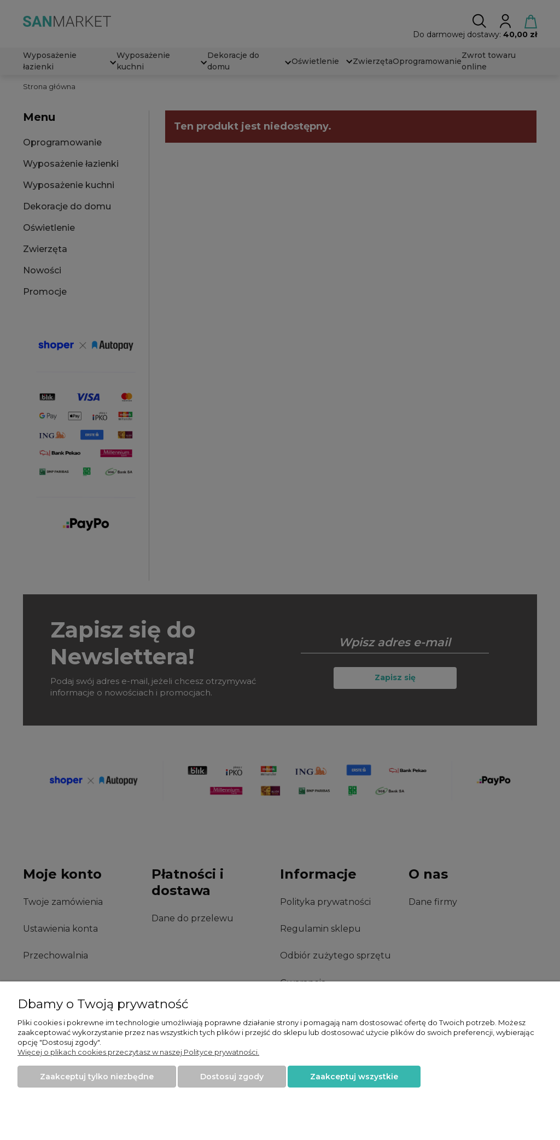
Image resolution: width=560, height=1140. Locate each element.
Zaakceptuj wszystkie (354, 1076)
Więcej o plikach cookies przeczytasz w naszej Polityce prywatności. (138, 1052)
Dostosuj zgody (232, 1076)
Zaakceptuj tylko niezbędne (97, 1076)
